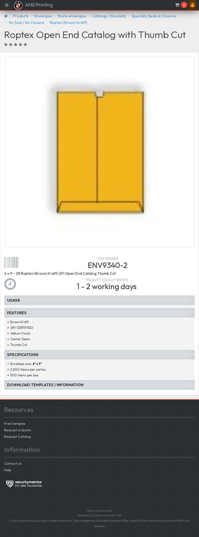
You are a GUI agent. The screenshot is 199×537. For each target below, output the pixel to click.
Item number (107, 259)
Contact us (12, 463)
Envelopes (43, 16)
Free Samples (14, 423)
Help (7, 470)
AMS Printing (33, 5)
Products (21, 16)
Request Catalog (17, 436)
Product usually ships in (107, 280)
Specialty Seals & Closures (154, 16)
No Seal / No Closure (26, 22)
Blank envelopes (72, 16)
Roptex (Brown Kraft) (68, 22)
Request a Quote (17, 430)
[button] (192, 5)
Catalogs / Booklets (109, 16)
